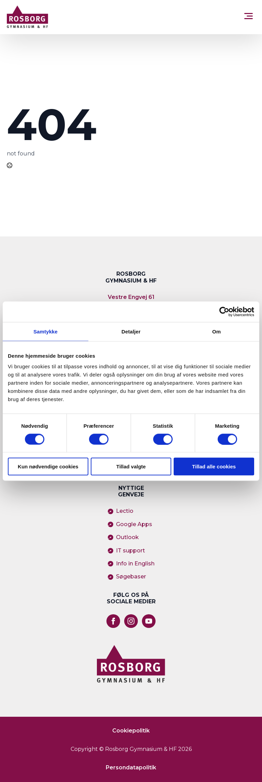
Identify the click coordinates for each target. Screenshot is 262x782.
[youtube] (149, 621)
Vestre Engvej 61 (131, 297)
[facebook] (113, 621)
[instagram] (131, 621)
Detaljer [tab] (131, 331)
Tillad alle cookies (214, 466)
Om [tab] (216, 331)
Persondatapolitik (131, 767)
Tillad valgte (131, 466)
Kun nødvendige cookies (48, 466)
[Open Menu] (248, 17)
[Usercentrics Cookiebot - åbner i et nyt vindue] (224, 311)
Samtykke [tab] (45, 331)
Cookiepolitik (131, 730)
